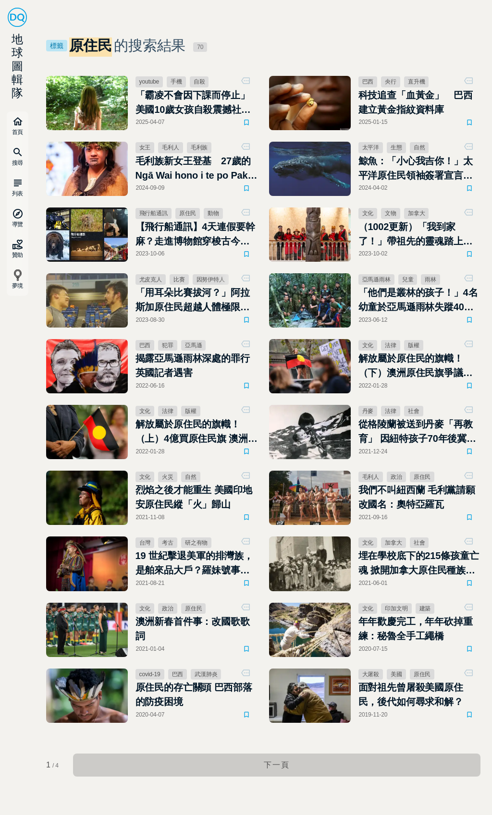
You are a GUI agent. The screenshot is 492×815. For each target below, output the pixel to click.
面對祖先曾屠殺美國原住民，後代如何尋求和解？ (410, 694)
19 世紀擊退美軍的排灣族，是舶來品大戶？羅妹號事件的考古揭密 (194, 563)
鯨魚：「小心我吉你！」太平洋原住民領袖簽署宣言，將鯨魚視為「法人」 (415, 169)
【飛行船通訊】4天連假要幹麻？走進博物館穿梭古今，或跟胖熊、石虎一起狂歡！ (195, 234)
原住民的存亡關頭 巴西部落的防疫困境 (193, 694)
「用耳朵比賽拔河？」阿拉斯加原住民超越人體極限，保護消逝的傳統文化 (192, 300)
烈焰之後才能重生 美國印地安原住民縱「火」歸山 (193, 497)
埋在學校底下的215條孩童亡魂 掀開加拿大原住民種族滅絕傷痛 (418, 563)
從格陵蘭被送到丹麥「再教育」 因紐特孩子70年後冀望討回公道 (417, 432)
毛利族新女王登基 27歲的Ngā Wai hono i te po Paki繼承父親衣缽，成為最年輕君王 (193, 169)
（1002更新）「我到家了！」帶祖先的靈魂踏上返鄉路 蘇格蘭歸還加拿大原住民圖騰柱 (415, 234)
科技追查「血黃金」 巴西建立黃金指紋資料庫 (415, 102)
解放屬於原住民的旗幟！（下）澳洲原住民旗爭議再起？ (415, 366)
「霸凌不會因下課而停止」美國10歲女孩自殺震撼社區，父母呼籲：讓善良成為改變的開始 (192, 103)
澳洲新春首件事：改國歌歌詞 (192, 628)
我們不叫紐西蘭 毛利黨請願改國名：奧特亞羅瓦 (416, 497)
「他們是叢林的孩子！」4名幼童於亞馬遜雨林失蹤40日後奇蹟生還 (418, 300)
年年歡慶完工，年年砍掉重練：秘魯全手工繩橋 (415, 628)
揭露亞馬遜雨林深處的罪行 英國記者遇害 (192, 365)
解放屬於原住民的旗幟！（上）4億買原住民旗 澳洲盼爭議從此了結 (196, 432)
